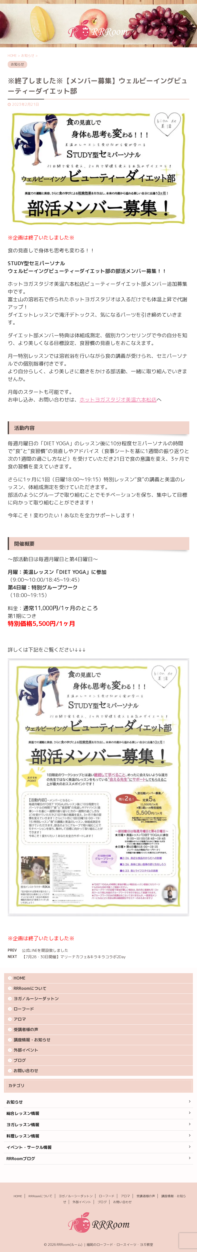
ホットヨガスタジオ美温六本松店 (118, 399)
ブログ (20, 1060)
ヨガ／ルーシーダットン (36, 998)
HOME (19, 978)
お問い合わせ (26, 1070)
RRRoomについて (30, 988)
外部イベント (26, 1050)
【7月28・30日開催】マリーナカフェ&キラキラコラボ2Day (74, 957)
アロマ (20, 1019)
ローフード (24, 1009)
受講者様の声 (26, 1029)
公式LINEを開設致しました (45, 950)
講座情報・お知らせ (32, 1040)
